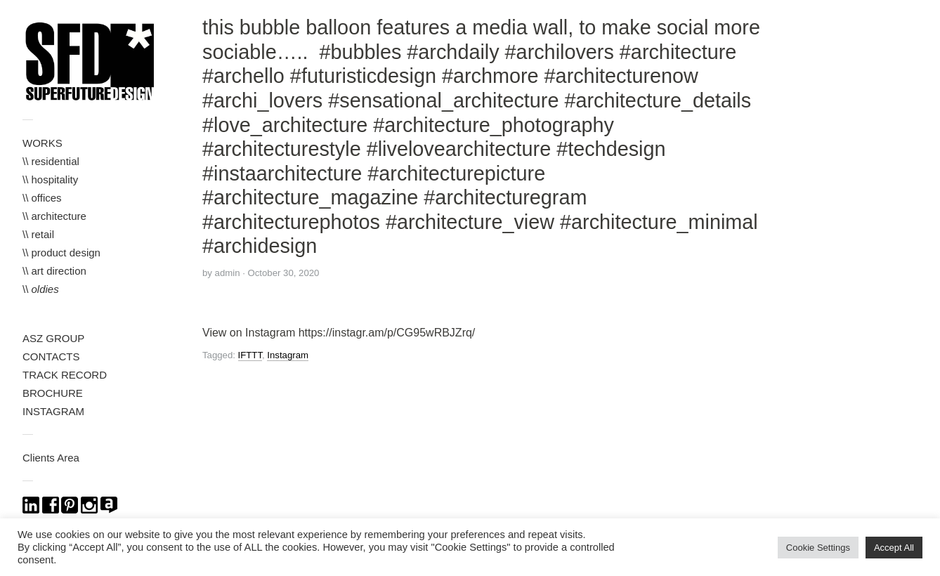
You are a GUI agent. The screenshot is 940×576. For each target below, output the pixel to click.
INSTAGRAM (53, 411)
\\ (40, 289)
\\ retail (38, 234)
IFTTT (250, 355)
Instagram (287, 355)
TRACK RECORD (64, 375)
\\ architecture (54, 216)
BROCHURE (52, 393)
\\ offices (42, 198)
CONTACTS (50, 356)
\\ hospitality (50, 179)
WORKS (42, 143)
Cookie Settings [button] (818, 547)
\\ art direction (54, 271)
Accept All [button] (894, 547)
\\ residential (50, 161)
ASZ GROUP (53, 338)
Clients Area (50, 458)
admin (227, 273)
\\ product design (61, 252)
